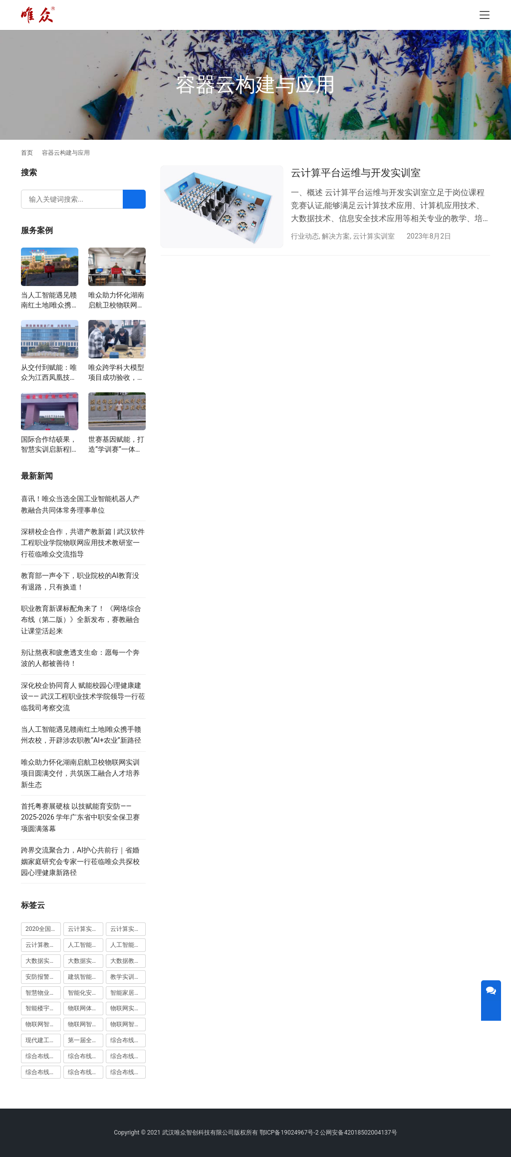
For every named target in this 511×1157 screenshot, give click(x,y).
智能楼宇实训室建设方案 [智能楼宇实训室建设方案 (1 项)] (43, 1008)
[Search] (134, 199)
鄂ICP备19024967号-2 (289, 1132)
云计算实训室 (374, 236)
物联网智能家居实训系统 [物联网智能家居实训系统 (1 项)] (128, 1024)
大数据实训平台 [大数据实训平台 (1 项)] (85, 960)
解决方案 (336, 236)
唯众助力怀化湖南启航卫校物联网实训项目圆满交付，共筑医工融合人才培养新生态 (116, 300)
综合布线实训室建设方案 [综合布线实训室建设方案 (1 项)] (128, 1056)
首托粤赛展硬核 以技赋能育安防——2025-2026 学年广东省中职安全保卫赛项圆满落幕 (80, 817)
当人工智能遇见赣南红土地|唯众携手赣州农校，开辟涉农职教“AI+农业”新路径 (49, 300)
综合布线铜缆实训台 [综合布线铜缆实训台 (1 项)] (85, 1072)
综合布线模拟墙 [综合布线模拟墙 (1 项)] (43, 1072)
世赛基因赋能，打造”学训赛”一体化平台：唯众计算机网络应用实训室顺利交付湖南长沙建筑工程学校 (116, 444)
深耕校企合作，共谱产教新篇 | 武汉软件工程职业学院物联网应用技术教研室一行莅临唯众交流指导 (83, 543)
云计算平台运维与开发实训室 (356, 173)
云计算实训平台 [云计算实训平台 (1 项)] (128, 928)
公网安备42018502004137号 (358, 1132)
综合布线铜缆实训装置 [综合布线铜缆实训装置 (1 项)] (128, 1072)
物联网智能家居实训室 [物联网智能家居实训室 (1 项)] (85, 1024)
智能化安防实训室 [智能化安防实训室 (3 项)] (85, 992)
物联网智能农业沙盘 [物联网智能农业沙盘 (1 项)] (43, 1024)
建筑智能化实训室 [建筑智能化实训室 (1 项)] (85, 976)
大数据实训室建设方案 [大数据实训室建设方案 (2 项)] (43, 960)
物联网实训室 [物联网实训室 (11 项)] (128, 1008)
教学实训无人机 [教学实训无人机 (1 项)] (128, 976)
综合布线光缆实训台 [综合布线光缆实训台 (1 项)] (128, 1040)
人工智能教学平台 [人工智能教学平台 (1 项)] (128, 944)
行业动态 (305, 236)
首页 (27, 152)
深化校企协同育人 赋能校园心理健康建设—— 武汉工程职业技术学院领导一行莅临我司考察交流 (83, 696)
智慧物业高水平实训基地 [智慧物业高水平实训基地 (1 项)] (43, 992)
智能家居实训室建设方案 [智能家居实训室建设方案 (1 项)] (128, 992)
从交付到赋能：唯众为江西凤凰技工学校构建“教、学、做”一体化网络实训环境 (49, 372)
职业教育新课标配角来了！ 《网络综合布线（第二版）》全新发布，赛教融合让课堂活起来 (81, 619)
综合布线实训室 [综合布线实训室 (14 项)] (85, 1056)
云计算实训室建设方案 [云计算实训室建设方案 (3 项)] (85, 928)
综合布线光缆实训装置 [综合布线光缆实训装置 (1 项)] (43, 1056)
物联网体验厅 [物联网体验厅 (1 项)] (85, 1008)
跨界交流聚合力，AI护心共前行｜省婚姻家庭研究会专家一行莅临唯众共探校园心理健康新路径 (80, 861)
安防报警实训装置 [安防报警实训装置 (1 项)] (43, 976)
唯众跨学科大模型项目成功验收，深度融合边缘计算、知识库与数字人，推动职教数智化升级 (116, 372)
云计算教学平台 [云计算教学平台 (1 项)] (43, 944)
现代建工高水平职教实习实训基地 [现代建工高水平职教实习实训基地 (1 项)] (43, 1040)
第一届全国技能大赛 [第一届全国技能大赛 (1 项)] (85, 1040)
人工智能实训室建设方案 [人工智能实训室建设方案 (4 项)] (85, 944)
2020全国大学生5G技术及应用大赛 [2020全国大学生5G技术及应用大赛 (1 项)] (43, 928)
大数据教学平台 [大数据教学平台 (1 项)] (128, 960)
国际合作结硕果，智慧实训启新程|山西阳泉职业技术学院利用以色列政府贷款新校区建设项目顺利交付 (49, 444)
